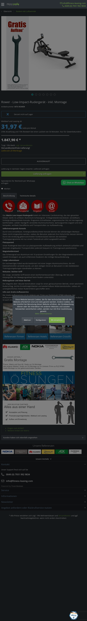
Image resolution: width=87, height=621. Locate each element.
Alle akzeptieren (57, 320)
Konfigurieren (41, 320)
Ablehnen (27, 320)
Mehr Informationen (43, 313)
